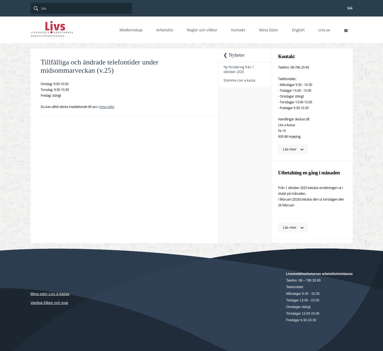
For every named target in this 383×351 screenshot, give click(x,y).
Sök (350, 8)
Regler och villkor (202, 30)
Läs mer (290, 149)
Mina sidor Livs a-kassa (50, 294)
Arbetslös (164, 30)
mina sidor (107, 106)
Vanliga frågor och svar (50, 303)
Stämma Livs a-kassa (239, 80)
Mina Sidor (268, 30)
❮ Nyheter (234, 55)
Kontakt (238, 30)
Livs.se (324, 30)
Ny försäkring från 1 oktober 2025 (239, 69)
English (298, 30)
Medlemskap (131, 30)
